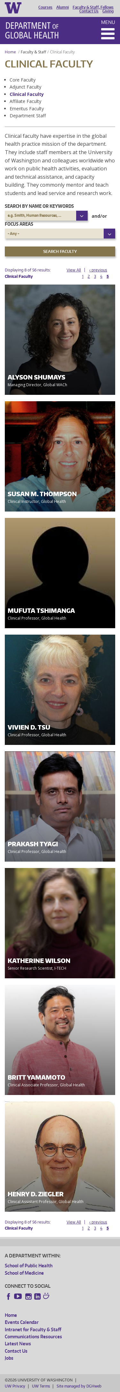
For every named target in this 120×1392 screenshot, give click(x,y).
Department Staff (28, 116)
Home (10, 52)
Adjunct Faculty (25, 87)
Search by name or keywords (39, 206)
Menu (108, 22)
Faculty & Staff (33, 52)
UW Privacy (15, 1386)
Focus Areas (19, 224)
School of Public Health (28, 1265)
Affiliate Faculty (25, 101)
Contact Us (89, 11)
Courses (45, 7)
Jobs (9, 1358)
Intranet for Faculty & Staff (33, 1329)
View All (74, 270)
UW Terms (41, 1386)
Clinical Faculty (27, 94)
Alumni (62, 7)
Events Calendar (22, 1322)
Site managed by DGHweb (79, 1386)
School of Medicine (24, 1273)
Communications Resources (33, 1336)
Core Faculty (23, 80)
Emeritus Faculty (27, 109)
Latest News (18, 1343)
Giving (108, 11)
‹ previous (98, 270)
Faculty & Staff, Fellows (93, 7)
